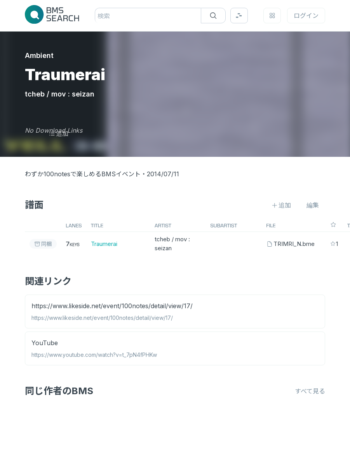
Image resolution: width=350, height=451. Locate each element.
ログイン (306, 15)
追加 (58, 133)
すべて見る (310, 391)
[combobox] (98, 16)
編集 (312, 205)
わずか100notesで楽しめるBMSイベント (83, 174)
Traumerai (104, 243)
